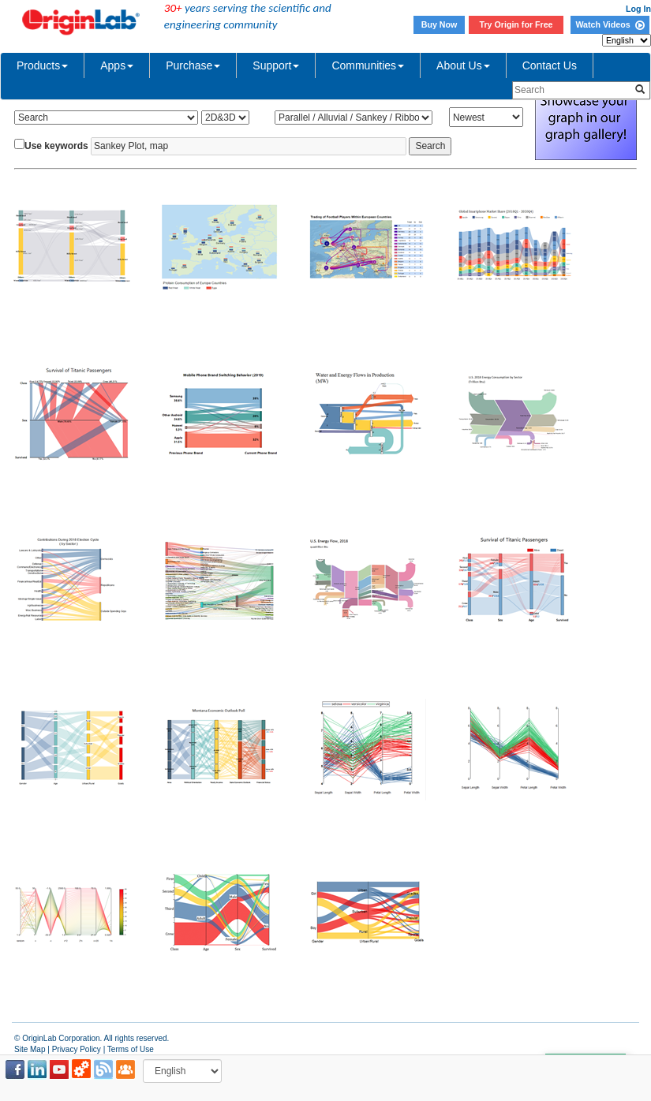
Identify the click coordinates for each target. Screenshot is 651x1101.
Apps (116, 65)
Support (276, 65)
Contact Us (549, 65)
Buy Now (439, 24)
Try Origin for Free (516, 24)
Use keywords (56, 145)
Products (42, 65)
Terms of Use (130, 1049)
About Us (463, 65)
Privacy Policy (76, 1049)
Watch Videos (609, 24)
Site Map (29, 1049)
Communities (367, 65)
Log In (638, 8)
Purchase (193, 65)
